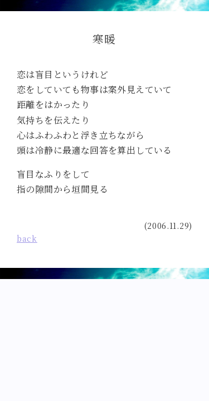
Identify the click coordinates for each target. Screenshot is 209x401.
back (27, 238)
